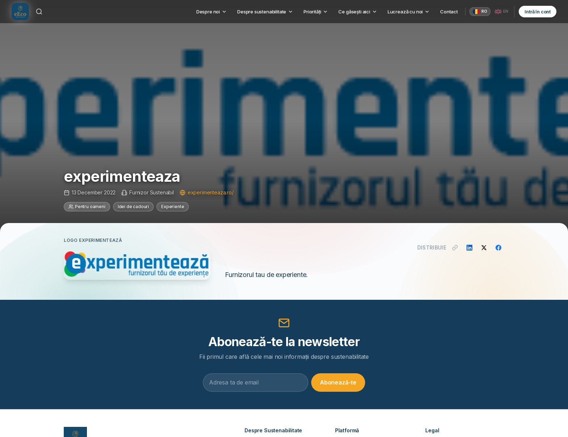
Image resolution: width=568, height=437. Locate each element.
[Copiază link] (455, 247)
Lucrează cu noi (409, 11)
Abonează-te (338, 382)
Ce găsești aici (357, 11)
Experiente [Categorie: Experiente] (172, 206)
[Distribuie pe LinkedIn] (469, 247)
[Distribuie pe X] (484, 247)
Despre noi (211, 11)
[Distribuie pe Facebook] (498, 247)
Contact (449, 11)
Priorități (316, 11)
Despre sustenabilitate (265, 11)
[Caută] (39, 11)
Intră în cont (538, 11)
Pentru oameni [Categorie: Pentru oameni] (86, 206)
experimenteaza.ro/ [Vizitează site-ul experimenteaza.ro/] (207, 192)
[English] (501, 12)
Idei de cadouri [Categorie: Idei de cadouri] (133, 206)
